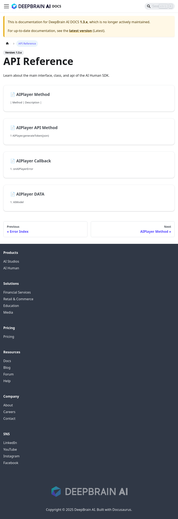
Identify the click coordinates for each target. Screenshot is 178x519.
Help (7, 381)
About (8, 405)
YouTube (10, 449)
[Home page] (7, 43)
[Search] (160, 6)
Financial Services (17, 292)
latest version (80, 30)
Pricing (8, 336)
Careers (9, 412)
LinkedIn (10, 442)
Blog (6, 367)
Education (11, 305)
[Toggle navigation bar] (6, 6)
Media (8, 312)
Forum (8, 374)
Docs (7, 361)
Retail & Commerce (18, 299)
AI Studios (11, 261)
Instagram (11, 456)
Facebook (10, 462)
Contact (9, 418)
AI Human (11, 268)
